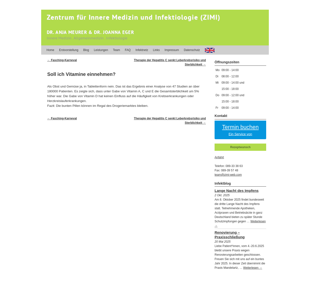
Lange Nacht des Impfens (237, 191)
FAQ (128, 50)
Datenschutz (192, 50)
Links (156, 50)
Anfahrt (219, 157)
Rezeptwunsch (240, 147)
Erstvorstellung (68, 50)
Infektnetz (142, 50)
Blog (86, 50)
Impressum (172, 50)
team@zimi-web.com (228, 174)
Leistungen (101, 50)
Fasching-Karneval (62, 60)
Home (50, 50)
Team (116, 50)
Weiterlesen (252, 267)
